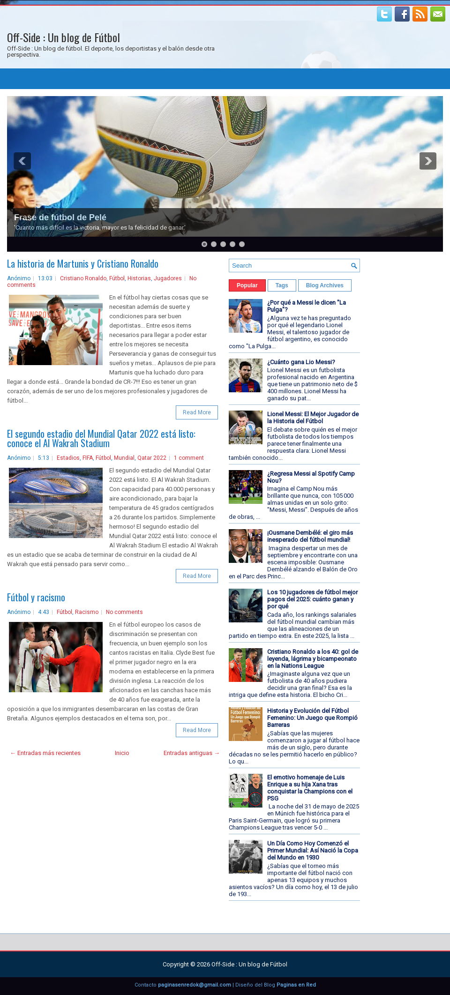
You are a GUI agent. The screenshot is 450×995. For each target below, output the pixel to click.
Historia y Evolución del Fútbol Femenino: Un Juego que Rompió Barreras (312, 717)
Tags (282, 285)
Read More (197, 412)
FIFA (87, 458)
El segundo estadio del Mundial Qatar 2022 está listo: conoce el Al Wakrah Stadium (101, 438)
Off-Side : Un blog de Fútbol (63, 37)
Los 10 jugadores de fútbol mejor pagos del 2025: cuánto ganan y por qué (312, 599)
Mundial (124, 458)
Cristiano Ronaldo (83, 278)
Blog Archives (325, 285)
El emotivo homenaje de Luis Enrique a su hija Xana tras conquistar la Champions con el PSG (309, 788)
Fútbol (117, 278)
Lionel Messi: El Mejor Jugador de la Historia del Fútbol (313, 418)
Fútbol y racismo (36, 597)
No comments (124, 612)
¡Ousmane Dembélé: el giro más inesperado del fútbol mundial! (310, 536)
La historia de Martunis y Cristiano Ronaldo (82, 263)
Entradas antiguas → (192, 752)
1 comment (189, 458)
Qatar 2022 (151, 458)
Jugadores (168, 278)
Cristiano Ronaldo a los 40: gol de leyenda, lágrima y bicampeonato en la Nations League (312, 658)
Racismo (86, 612)
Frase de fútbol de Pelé (60, 217)
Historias (139, 278)
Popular (247, 285)
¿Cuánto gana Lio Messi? (301, 362)
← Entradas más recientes (45, 752)
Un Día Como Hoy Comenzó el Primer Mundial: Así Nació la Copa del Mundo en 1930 (312, 850)
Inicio (122, 752)
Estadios (68, 458)
